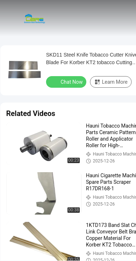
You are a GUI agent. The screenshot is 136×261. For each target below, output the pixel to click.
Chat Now (67, 81)
